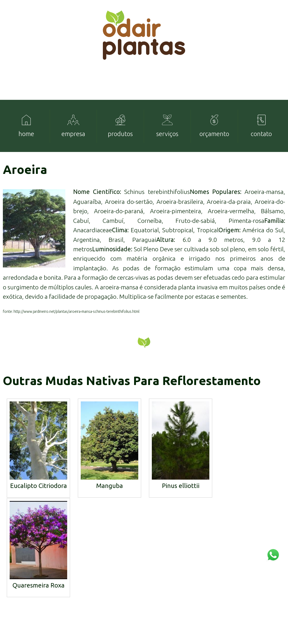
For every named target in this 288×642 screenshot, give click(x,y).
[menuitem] (26, 133)
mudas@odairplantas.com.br (255, 592)
